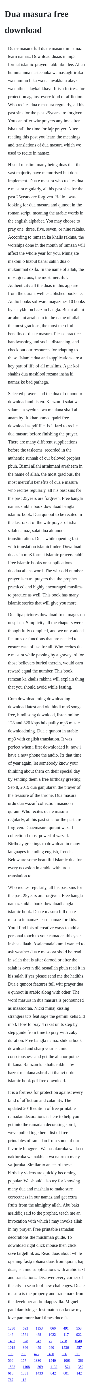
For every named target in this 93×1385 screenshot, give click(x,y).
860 (53, 1328)
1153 (39, 1328)
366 (25, 1347)
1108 (26, 1367)
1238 (11, 1328)
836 (64, 1354)
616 (10, 1373)
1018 (11, 1347)
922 (79, 1334)
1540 (52, 1360)
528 (25, 1341)
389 (80, 1367)
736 (23, 1354)
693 (25, 1328)
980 (51, 1347)
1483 (11, 1341)
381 (81, 1360)
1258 (63, 1341)
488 (38, 1334)
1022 (52, 1334)
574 (67, 1367)
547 (38, 1341)
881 (66, 1373)
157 (23, 1360)
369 (40, 1367)
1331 (24, 1373)
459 (38, 1347)
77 (50, 1341)
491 (66, 1328)
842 (53, 1373)
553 (79, 1328)
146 (10, 1334)
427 (36, 1354)
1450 (50, 1354)
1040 (78, 1341)
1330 (37, 1360)
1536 (65, 1347)
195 (10, 1354)
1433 (39, 1373)
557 (79, 1347)
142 (79, 1373)
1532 (11, 1367)
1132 (53, 1367)
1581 (24, 1334)
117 (66, 1334)
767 (10, 1380)
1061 (67, 1360)
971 (77, 1354)
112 (23, 1380)
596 (10, 1360)
